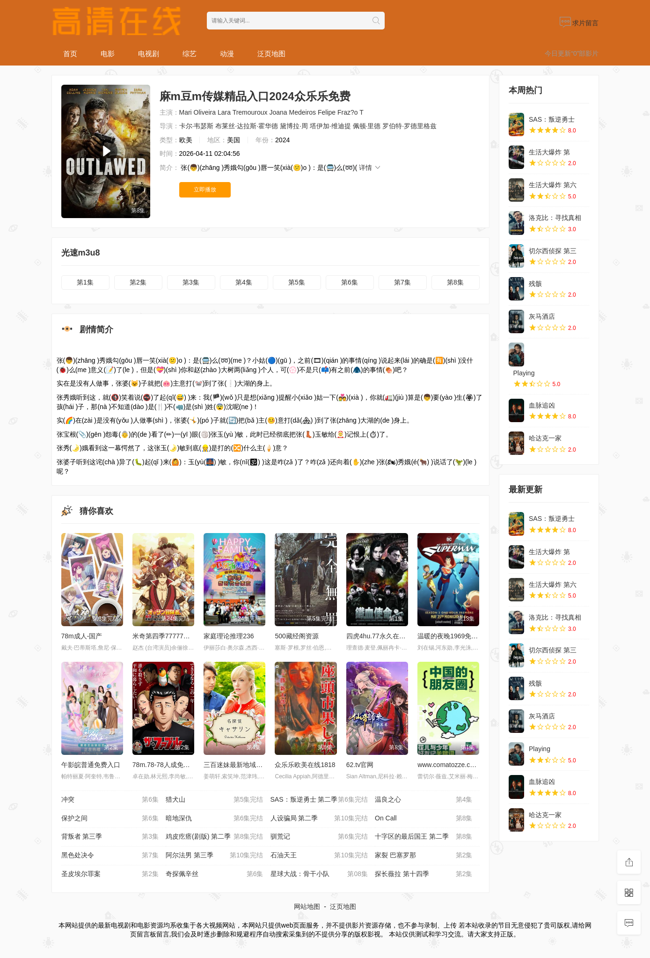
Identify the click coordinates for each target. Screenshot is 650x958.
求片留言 (579, 23)
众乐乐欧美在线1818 (305, 764)
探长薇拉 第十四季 (424, 874)
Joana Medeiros (292, 112)
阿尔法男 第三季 (214, 855)
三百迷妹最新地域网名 (236, 764)
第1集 (85, 282)
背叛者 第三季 (110, 836)
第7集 (402, 282)
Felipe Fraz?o (338, 112)
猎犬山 (214, 799)
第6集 (349, 282)
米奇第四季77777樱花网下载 (174, 636)
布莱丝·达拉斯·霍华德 (246, 126)
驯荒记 (319, 836)
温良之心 (424, 799)
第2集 (138, 282)
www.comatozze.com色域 (454, 764)
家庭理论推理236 (229, 636)
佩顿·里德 (367, 126)
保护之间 (110, 818)
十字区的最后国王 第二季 (424, 836)
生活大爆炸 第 (549, 152)
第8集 (455, 282)
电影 (108, 54)
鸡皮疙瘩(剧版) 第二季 (214, 836)
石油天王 (319, 855)
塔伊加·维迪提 (330, 126)
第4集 (243, 282)
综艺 (190, 54)
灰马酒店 (542, 316)
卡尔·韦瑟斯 (196, 126)
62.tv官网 (359, 764)
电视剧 (148, 54)
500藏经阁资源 (296, 636)
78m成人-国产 (81, 636)
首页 (70, 54)
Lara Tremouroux (243, 112)
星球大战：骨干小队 (319, 874)
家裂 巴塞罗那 (424, 855)
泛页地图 (271, 54)
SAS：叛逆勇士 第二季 (319, 799)
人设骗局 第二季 (319, 818)
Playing (524, 373)
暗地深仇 (214, 818)
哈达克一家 (545, 438)
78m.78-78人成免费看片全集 (174, 764)
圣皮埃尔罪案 (110, 874)
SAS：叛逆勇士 (552, 119)
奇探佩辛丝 (214, 874)
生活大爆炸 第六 (553, 185)
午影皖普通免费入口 (90, 764)
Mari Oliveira (197, 112)
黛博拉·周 (294, 126)
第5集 (296, 282)
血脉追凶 (542, 405)
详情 (370, 167)
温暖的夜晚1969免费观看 (454, 636)
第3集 (191, 282)
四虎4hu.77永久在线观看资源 (389, 636)
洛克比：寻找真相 (555, 217)
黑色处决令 (110, 855)
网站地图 (307, 906)
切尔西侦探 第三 (553, 251)
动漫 (227, 54)
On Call (424, 818)
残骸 (535, 283)
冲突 (110, 799)
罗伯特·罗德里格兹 (409, 126)
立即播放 (205, 189)
